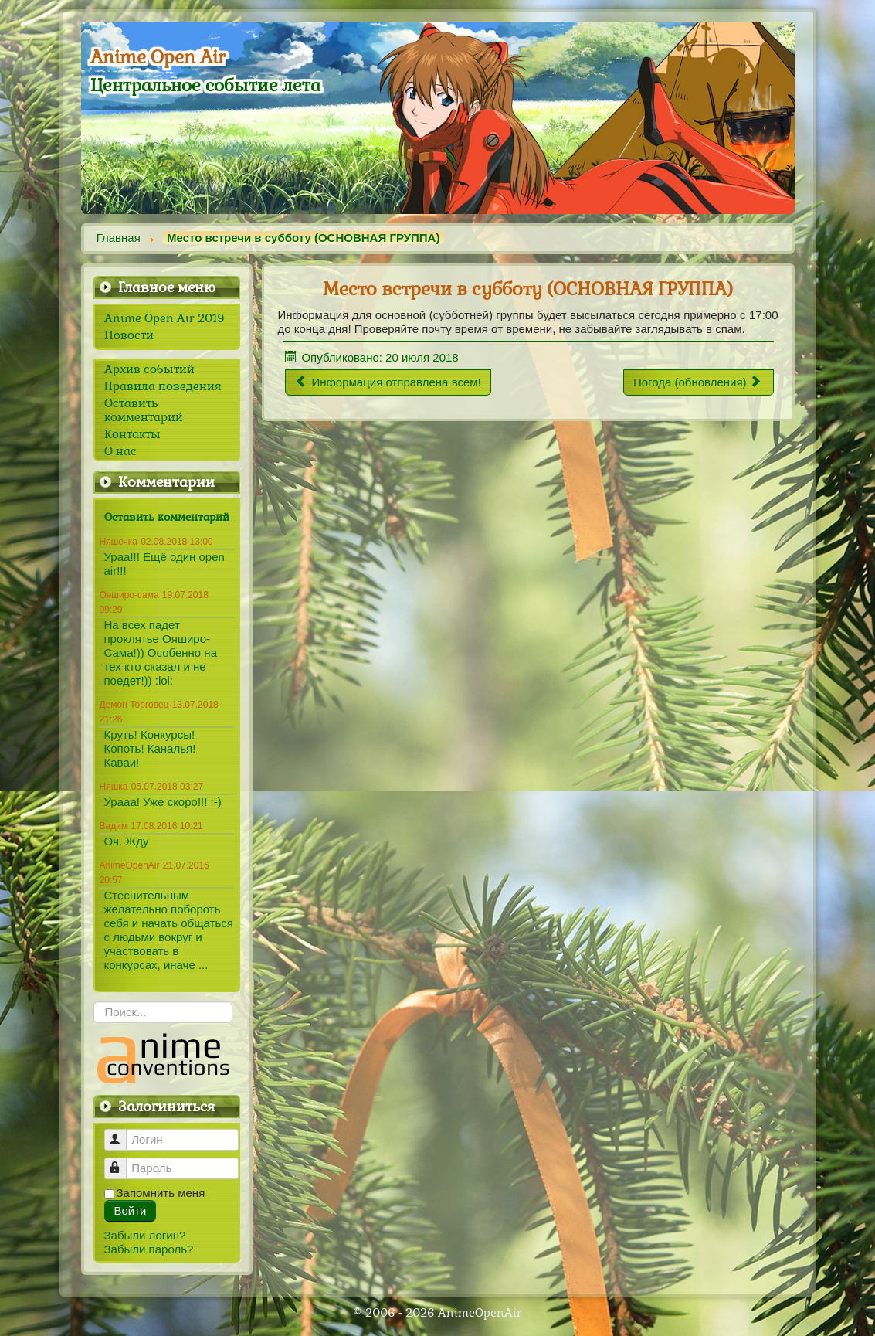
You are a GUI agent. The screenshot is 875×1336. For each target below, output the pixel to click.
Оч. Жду (126, 841)
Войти (130, 1210)
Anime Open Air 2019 (164, 318)
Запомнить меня (161, 1192)
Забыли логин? (145, 1235)
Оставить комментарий (143, 410)
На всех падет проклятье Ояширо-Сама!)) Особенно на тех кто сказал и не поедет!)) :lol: (160, 652)
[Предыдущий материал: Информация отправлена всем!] (388, 382)
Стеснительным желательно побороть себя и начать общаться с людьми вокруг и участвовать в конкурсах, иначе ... (168, 930)
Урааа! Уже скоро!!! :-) (163, 801)
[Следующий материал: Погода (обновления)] (698, 382)
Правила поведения (162, 386)
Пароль (122, 1161)
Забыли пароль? (149, 1249)
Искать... (93, 1001)
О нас (120, 451)
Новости (129, 335)
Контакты (132, 434)
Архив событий (149, 369)
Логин (122, 1133)
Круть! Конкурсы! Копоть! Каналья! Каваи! (150, 748)
